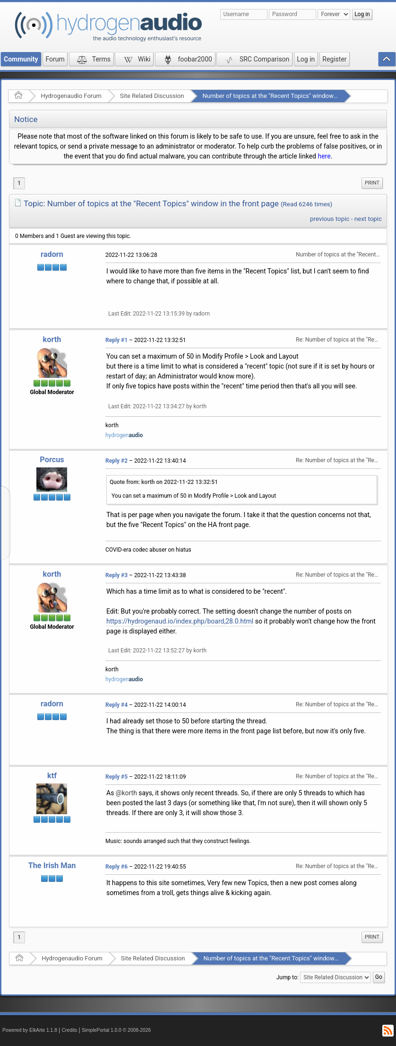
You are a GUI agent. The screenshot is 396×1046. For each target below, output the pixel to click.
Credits (69, 1030)
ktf (52, 775)
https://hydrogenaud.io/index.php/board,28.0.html (179, 621)
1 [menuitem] (19, 183)
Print (372, 183)
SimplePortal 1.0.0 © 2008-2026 (116, 1030)
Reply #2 (116, 460)
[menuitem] (372, 183)
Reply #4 (116, 705)
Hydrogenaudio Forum (71, 95)
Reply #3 (116, 575)
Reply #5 (116, 777)
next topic (368, 218)
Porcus (52, 459)
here (324, 156)
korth (52, 339)
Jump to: (287, 977)
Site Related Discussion (152, 95)
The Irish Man (52, 865)
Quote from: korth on (164, 482)
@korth (126, 793)
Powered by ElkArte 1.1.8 (29, 1030)
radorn (52, 254)
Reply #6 (116, 866)
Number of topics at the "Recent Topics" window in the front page (290, 95)
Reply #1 (116, 340)
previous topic (329, 218)
